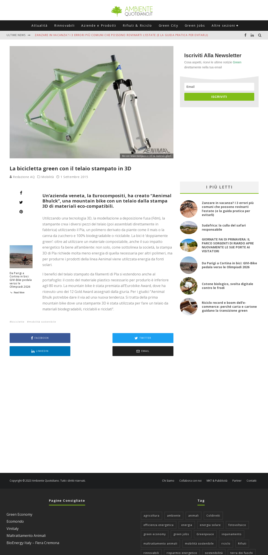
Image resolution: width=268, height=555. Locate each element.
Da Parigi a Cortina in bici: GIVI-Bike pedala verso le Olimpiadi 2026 (21, 280)
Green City (168, 25)
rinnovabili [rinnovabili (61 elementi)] (151, 540)
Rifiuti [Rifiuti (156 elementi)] (242, 530)
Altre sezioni (223, 25)
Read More (17, 292)
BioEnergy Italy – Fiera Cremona (33, 529)
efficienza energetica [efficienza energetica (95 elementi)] (159, 512)
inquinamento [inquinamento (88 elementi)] (232, 521)
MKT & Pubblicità (217, 467)
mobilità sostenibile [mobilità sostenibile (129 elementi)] (199, 530)
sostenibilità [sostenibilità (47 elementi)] (214, 540)
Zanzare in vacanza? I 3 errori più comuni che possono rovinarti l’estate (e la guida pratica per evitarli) (121, 35)
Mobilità (47, 177)
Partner (237, 467)
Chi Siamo (168, 467)
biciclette (17, 321)
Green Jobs (195, 25)
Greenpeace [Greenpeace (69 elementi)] (205, 521)
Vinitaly (13, 515)
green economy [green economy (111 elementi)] (155, 521)
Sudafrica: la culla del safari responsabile (224, 227)
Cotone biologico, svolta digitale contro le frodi (227, 286)
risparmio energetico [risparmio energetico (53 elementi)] (182, 540)
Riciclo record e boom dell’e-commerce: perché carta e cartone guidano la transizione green (229, 307)
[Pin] (21, 212)
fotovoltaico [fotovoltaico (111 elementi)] (237, 512)
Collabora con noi (190, 467)
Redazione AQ (22, 177)
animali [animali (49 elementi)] (193, 502)
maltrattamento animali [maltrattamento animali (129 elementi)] (160, 530)
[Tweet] (21, 202)
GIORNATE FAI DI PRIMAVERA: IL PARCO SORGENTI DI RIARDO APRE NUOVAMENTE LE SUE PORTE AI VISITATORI (228, 245)
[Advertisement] (91, 402)
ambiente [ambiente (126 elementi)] (174, 502)
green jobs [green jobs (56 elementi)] (181, 521)
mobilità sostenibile (42, 321)
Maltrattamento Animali (26, 522)
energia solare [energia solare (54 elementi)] (210, 512)
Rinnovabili (64, 25)
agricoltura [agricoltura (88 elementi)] (151, 502)
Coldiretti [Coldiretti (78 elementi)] (213, 502)
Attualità (39, 25)
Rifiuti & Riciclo (137, 25)
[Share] (21, 193)
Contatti (251, 467)
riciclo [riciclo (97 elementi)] (225, 530)
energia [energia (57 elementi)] (186, 512)
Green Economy (19, 501)
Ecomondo (15, 508)
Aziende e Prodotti (98, 25)
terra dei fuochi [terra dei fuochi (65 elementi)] (241, 540)
